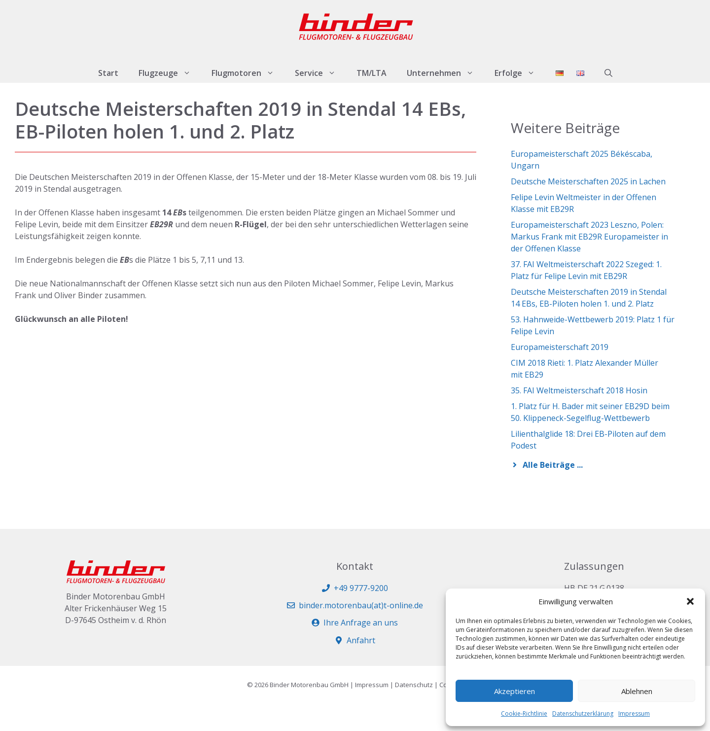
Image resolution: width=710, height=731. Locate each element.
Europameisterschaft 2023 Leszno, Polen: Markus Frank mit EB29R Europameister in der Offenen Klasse (589, 236)
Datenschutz (414, 684)
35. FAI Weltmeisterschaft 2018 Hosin (579, 390)
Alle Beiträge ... (553, 464)
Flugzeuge (170, 73)
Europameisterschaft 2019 (559, 347)
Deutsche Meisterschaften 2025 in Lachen (588, 181)
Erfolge (520, 73)
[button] (690, 601)
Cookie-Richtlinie (524, 713)
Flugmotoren (248, 73)
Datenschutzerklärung (582, 713)
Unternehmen (445, 73)
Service (320, 73)
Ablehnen (636, 691)
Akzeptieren (514, 691)
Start (108, 73)
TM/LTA (371, 73)
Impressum (634, 713)
